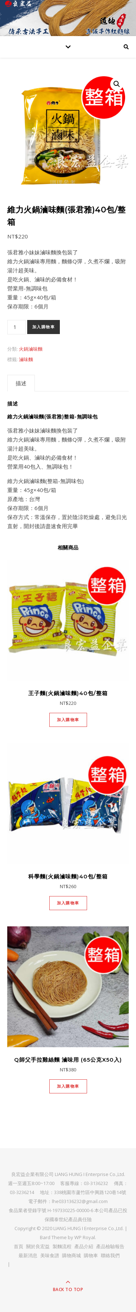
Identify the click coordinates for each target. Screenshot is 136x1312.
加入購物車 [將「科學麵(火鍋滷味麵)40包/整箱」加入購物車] (68, 902)
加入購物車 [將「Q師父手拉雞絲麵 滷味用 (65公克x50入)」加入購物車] (68, 1086)
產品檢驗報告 (110, 1246)
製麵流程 (62, 1246)
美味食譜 (49, 1255)
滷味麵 (26, 359)
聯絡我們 (110, 1255)
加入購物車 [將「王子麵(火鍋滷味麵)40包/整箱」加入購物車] (68, 719)
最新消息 (27, 1255)
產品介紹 (83, 1246)
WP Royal (84, 1237)
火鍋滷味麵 (30, 349)
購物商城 (71, 1255)
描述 (21, 383)
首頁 (18, 1246)
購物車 (91, 1255)
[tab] (21, 383)
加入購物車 (43, 326)
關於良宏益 (38, 1246)
